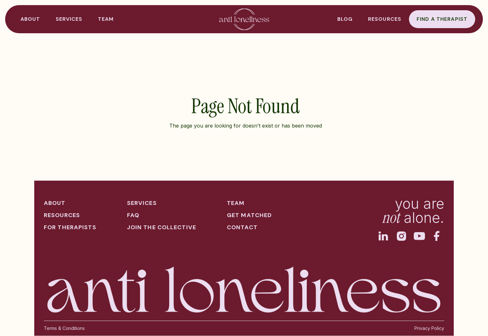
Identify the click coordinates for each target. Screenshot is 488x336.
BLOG (345, 19)
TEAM (106, 19)
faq (133, 215)
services (142, 203)
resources (384, 19)
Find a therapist (442, 19)
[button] (69, 19)
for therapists (70, 227)
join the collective (161, 227)
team (235, 203)
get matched (249, 215)
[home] (244, 19)
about (55, 203)
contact (242, 227)
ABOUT (30, 19)
